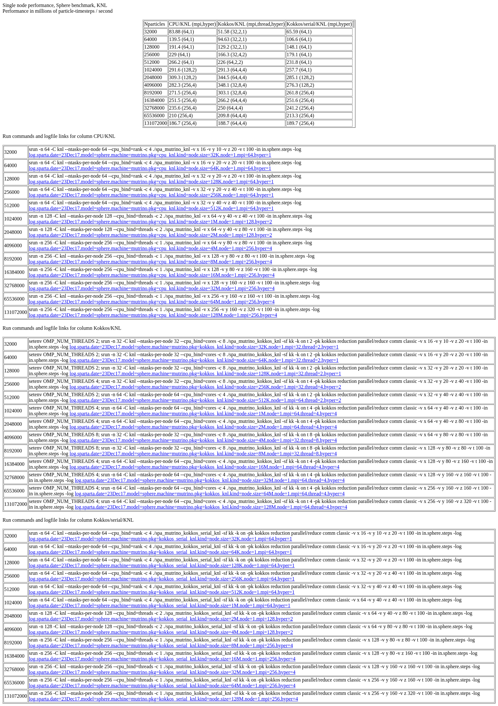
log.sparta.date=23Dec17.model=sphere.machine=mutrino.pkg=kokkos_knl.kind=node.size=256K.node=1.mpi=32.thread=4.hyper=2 (205, 387)
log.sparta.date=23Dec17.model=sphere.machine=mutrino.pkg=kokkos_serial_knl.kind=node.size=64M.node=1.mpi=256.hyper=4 (162, 685)
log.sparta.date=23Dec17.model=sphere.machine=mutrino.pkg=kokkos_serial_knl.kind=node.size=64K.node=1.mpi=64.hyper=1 (160, 552)
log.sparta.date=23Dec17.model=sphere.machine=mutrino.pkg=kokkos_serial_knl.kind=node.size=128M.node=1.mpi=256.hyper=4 (163, 699)
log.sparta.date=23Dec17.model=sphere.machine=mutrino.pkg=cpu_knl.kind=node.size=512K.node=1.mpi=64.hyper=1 (151, 208)
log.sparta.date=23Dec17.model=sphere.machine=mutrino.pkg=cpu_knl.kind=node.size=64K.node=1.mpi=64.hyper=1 (150, 168)
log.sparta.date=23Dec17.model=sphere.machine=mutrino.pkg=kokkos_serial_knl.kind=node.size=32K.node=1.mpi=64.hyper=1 (160, 538)
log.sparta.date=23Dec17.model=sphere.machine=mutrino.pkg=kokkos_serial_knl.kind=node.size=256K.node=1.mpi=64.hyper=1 (162, 578)
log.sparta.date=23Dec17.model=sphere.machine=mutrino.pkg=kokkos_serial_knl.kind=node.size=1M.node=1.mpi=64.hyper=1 (159, 605)
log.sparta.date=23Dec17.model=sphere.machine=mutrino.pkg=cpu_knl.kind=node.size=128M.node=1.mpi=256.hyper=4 (153, 315)
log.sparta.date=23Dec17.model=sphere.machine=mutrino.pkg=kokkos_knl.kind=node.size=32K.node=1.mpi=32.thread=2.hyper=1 (204, 347)
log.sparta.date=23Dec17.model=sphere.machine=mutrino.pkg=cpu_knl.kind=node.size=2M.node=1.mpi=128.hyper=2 (150, 235)
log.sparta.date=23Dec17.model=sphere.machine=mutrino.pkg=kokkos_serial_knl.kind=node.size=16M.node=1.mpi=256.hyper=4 (162, 659)
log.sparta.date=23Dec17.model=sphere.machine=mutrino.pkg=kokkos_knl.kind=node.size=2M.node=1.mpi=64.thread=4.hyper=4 (203, 427)
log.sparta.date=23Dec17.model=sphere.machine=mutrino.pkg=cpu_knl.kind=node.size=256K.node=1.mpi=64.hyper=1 (151, 195)
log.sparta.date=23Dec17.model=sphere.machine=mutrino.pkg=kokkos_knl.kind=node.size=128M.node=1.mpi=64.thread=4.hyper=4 (211, 507)
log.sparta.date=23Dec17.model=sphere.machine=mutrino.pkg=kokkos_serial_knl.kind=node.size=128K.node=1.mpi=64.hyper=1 (162, 565)
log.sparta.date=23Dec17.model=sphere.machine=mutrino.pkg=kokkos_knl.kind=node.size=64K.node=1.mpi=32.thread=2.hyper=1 (204, 360)
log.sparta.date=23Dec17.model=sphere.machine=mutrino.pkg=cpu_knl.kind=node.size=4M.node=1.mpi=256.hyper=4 (150, 248)
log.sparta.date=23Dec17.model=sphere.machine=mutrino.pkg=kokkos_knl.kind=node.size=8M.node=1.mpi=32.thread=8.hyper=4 (203, 453)
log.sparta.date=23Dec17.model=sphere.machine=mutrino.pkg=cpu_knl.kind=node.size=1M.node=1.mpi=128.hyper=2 (150, 221)
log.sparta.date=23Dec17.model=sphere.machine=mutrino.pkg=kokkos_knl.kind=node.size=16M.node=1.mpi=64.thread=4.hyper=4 (205, 467)
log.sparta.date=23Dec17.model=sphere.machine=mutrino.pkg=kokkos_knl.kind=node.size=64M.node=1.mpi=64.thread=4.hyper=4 (210, 493)
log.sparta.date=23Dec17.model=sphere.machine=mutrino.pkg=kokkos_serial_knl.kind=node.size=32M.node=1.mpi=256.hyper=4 (162, 672)
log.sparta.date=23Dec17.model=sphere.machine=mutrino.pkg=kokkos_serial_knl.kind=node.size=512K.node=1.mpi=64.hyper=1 (162, 592)
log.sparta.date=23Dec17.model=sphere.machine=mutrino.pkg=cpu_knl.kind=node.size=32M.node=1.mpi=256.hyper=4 (152, 288)
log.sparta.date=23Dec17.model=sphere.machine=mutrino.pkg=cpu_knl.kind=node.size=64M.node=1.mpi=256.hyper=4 (152, 301)
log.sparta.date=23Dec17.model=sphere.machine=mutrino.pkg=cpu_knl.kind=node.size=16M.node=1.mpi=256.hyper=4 (152, 275)
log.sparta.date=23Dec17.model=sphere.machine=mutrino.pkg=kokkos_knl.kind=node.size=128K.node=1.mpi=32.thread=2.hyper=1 (205, 373)
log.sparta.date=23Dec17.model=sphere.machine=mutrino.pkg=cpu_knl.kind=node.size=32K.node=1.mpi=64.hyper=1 (150, 155)
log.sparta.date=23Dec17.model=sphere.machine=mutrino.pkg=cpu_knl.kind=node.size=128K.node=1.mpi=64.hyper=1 (151, 181)
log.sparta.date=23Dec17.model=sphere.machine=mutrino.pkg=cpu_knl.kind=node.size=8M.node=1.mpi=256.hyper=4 (150, 261)
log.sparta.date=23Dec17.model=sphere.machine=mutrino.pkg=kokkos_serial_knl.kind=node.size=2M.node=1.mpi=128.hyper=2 (161, 618)
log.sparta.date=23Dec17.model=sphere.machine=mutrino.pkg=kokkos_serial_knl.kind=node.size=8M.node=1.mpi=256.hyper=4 (161, 645)
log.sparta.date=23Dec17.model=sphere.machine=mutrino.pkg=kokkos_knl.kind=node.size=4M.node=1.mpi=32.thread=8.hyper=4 (203, 440)
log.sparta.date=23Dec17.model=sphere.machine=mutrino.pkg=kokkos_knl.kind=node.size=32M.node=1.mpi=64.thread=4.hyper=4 (210, 480)
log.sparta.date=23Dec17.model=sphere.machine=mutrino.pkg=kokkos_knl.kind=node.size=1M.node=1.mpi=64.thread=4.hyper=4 (203, 413)
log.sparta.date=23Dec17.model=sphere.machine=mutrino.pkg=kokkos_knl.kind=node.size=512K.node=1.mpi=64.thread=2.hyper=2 (205, 400)
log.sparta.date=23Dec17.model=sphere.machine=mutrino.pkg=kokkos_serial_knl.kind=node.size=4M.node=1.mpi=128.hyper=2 (161, 632)
